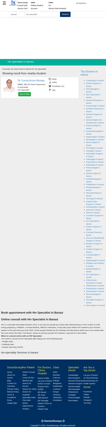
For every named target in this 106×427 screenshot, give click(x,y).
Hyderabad (57, 386)
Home (9, 372)
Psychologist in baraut (95, 106)
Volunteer (11, 386)
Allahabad (57, 397)
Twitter (86, 395)
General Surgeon (75, 383)
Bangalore (57, 383)
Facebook (88, 392)
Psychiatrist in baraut (95, 162)
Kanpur (56, 392)
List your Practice (45, 381)
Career (10, 378)
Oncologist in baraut (94, 148)
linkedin (87, 397)
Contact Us (11, 383)
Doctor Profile (43, 378)
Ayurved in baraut (93, 210)
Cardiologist (73, 375)
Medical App (27, 381)
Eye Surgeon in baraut (95, 305)
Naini (24, 375)
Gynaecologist (74, 386)
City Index (26, 400)
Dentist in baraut (93, 213)
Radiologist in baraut (94, 165)
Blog (9, 381)
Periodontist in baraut (95, 291)
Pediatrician (73, 392)
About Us (11, 375)
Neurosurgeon (74, 378)
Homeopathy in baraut (95, 207)
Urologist (72, 395)
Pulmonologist (74, 398)
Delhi (55, 372)
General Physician (75, 381)
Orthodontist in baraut (95, 286)
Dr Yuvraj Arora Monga (31, 80)
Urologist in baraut (93, 151)
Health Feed (43, 409)
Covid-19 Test (28, 378)
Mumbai (56, 375)
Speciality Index (29, 397)
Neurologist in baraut (94, 140)
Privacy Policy (13, 389)
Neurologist (73, 400)
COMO (40, 389)
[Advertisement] (53, 38)
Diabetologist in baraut (95, 260)
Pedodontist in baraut (95, 289)
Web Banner (43, 398)
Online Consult (28, 372)
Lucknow (56, 389)
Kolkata (56, 381)
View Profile (24, 94)
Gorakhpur (57, 400)
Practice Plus (43, 387)
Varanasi (56, 395)
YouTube (87, 403)
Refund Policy (13, 392)
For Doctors (81, 3)
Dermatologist (74, 389)
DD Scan (41, 395)
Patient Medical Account (37, 6)
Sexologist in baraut (94, 199)
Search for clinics (29, 389)
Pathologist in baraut (94, 159)
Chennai (56, 378)
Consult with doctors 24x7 (23, 6)
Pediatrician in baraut (95, 184)
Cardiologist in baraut (95, 81)
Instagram (88, 400)
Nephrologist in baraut (95, 137)
